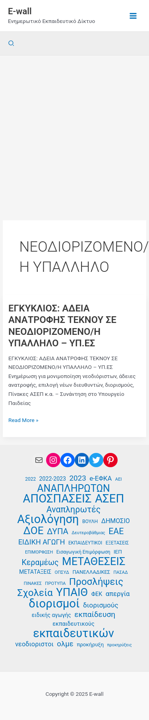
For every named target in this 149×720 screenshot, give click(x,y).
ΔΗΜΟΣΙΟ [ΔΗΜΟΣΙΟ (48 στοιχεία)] (115, 521)
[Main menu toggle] (133, 16)
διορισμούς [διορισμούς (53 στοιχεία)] (100, 605)
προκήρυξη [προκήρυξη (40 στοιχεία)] (90, 644)
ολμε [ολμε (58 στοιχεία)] (65, 644)
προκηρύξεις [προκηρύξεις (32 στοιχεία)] (119, 644)
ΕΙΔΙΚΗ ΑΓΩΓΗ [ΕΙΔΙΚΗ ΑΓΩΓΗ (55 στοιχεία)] (41, 542)
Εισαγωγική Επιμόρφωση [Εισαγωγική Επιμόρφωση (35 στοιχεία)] (83, 552)
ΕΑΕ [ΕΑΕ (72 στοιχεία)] (116, 531)
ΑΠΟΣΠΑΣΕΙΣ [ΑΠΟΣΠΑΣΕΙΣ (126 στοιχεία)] (57, 498)
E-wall (20, 11)
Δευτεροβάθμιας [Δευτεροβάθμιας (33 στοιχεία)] (88, 532)
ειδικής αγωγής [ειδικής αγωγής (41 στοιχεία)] (51, 615)
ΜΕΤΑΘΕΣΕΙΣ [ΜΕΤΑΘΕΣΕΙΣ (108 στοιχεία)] (93, 561)
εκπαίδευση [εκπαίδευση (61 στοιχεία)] (94, 614)
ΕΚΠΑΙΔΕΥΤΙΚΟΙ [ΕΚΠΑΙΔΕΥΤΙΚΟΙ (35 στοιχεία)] (85, 543)
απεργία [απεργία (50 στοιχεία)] (118, 594)
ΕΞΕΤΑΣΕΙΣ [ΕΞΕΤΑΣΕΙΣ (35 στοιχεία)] (117, 543)
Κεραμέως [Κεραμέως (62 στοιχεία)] (40, 562)
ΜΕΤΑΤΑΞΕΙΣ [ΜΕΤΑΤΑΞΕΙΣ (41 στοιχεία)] (35, 572)
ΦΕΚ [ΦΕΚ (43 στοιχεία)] (97, 594)
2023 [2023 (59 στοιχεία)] (77, 478)
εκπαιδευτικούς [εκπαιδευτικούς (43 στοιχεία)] (73, 624)
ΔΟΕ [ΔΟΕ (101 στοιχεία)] (33, 530)
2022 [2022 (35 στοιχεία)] (30, 479)
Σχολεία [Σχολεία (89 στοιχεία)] (34, 593)
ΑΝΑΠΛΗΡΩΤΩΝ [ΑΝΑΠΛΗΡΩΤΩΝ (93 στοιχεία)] (73, 488)
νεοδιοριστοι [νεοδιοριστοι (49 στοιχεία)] (34, 644)
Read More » (23, 420)
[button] (11, 43)
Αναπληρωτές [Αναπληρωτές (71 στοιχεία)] (73, 509)
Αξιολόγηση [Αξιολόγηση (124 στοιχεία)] (48, 519)
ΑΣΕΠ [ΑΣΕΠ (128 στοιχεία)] (109, 498)
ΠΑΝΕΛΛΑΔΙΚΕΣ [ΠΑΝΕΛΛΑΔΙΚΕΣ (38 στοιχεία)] (91, 572)
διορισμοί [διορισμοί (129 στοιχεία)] (54, 603)
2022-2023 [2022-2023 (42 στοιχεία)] (52, 479)
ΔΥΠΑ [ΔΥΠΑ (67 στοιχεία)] (57, 531)
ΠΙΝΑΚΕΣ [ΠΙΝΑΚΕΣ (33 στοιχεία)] (33, 583)
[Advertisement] (74, 133)
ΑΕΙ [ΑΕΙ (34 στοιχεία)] (118, 479)
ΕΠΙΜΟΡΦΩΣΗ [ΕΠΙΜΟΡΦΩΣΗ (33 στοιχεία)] (39, 552)
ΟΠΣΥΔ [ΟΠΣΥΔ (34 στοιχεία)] (62, 572)
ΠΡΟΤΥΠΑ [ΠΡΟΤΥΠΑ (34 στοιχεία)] (55, 583)
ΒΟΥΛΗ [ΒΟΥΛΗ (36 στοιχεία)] (90, 521)
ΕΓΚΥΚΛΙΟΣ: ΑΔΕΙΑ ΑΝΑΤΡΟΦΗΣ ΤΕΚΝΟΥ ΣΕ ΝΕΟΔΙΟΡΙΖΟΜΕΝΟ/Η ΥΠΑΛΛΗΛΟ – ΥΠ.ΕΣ (62, 325)
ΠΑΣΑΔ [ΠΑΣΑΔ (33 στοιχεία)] (121, 572)
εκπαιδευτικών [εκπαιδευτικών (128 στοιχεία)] (73, 633)
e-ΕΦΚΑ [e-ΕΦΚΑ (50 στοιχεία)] (100, 478)
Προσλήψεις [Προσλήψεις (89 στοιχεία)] (96, 581)
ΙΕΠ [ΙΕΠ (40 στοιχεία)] (118, 551)
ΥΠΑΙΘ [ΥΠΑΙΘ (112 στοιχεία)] (72, 592)
